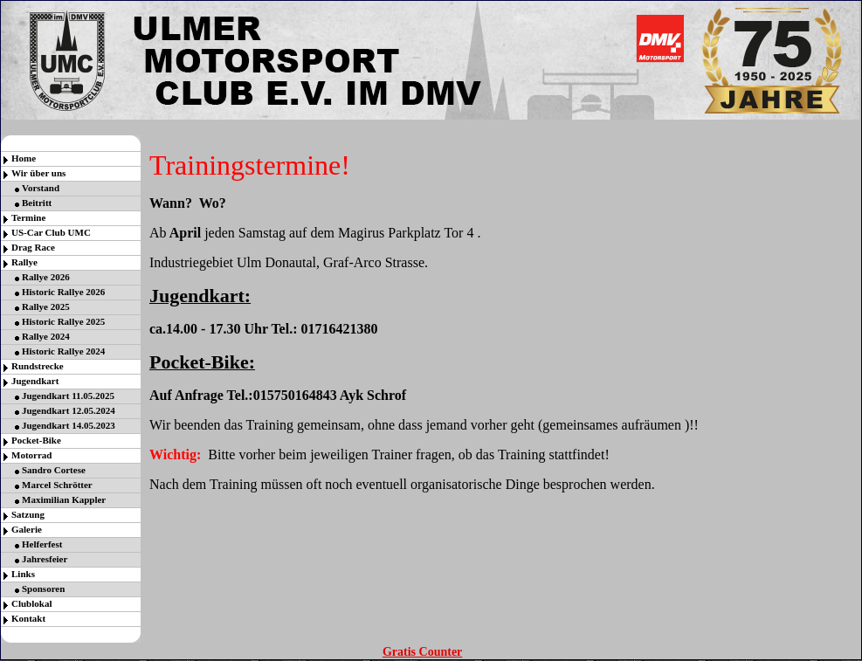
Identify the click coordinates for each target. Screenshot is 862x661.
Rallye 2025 (46, 306)
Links (23, 573)
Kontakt (28, 618)
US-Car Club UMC (51, 232)
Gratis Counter (422, 651)
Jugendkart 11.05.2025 (68, 395)
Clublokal (31, 603)
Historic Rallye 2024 (63, 351)
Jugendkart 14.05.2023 (68, 425)
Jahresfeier (44, 559)
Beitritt (37, 202)
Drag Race (33, 247)
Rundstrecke (37, 366)
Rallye (24, 262)
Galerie (26, 529)
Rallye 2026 (46, 277)
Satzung (28, 514)
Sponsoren (43, 588)
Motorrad (31, 455)
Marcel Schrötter (57, 484)
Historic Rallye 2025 (63, 321)
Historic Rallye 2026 (63, 291)
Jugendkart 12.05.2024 (68, 410)
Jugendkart (35, 380)
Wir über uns (38, 173)
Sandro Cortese (54, 470)
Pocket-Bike (36, 440)
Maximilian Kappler (64, 499)
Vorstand (40, 187)
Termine (28, 217)
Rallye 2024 (46, 336)
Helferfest (42, 544)
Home (23, 158)
